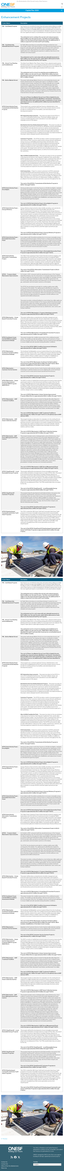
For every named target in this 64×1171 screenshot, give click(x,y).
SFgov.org (4, 1168)
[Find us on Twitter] (19, 1157)
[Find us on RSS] (12, 1157)
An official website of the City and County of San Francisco (32, 1)
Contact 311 (4, 1164)
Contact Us (4, 1162)
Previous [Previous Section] (4, 1139)
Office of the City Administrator (10, 1166)
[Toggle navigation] (62, 7)
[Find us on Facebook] (15, 1157)
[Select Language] (47, 1164)
